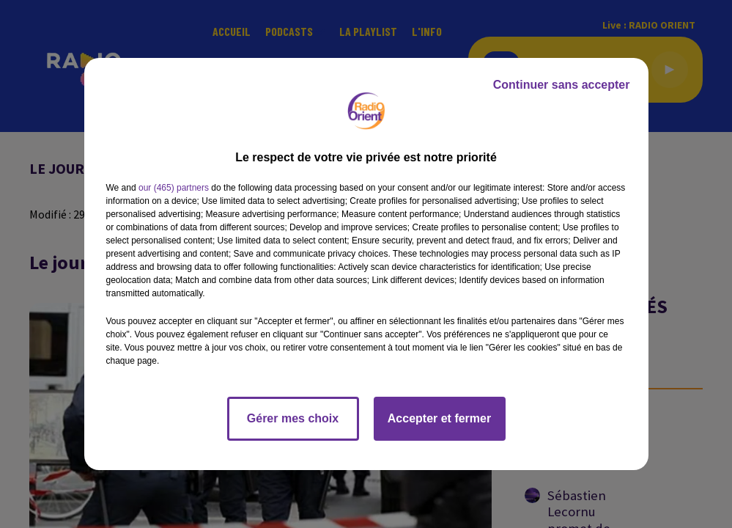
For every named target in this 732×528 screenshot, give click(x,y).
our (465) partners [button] (173, 188)
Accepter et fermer (439, 418)
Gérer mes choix (293, 418)
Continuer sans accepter (561, 84)
